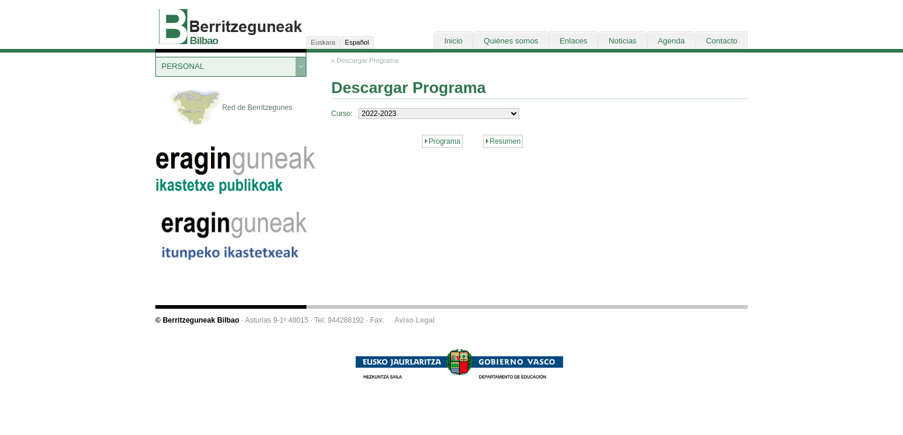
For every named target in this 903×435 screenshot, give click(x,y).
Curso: (341, 113)
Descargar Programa (367, 60)
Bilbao (204, 41)
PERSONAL (182, 66)
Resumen (505, 141)
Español (357, 42)
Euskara (323, 42)
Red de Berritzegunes (230, 108)
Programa (445, 141)
